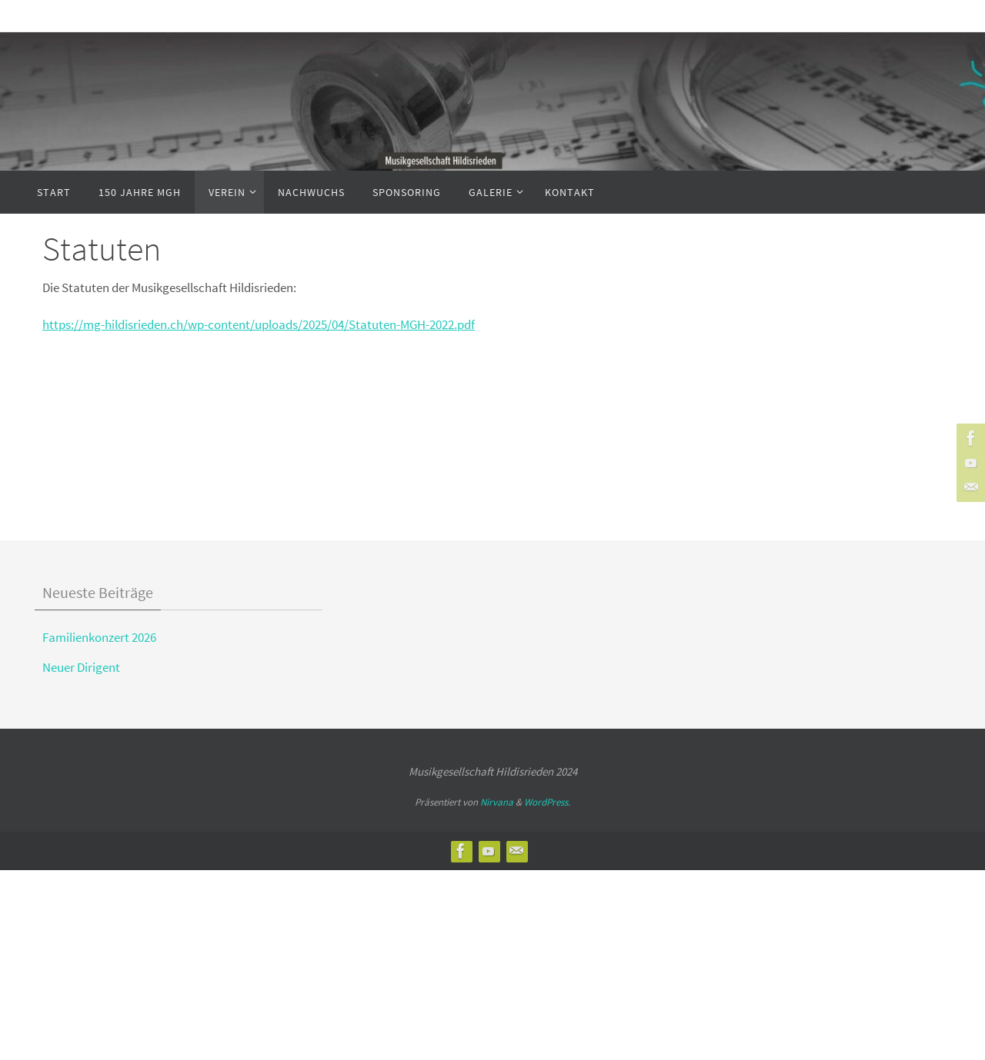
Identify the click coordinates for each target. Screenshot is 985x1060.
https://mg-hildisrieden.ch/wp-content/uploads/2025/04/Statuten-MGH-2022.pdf (258, 324)
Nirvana (496, 802)
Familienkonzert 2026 (99, 637)
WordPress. (547, 802)
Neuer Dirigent (81, 667)
